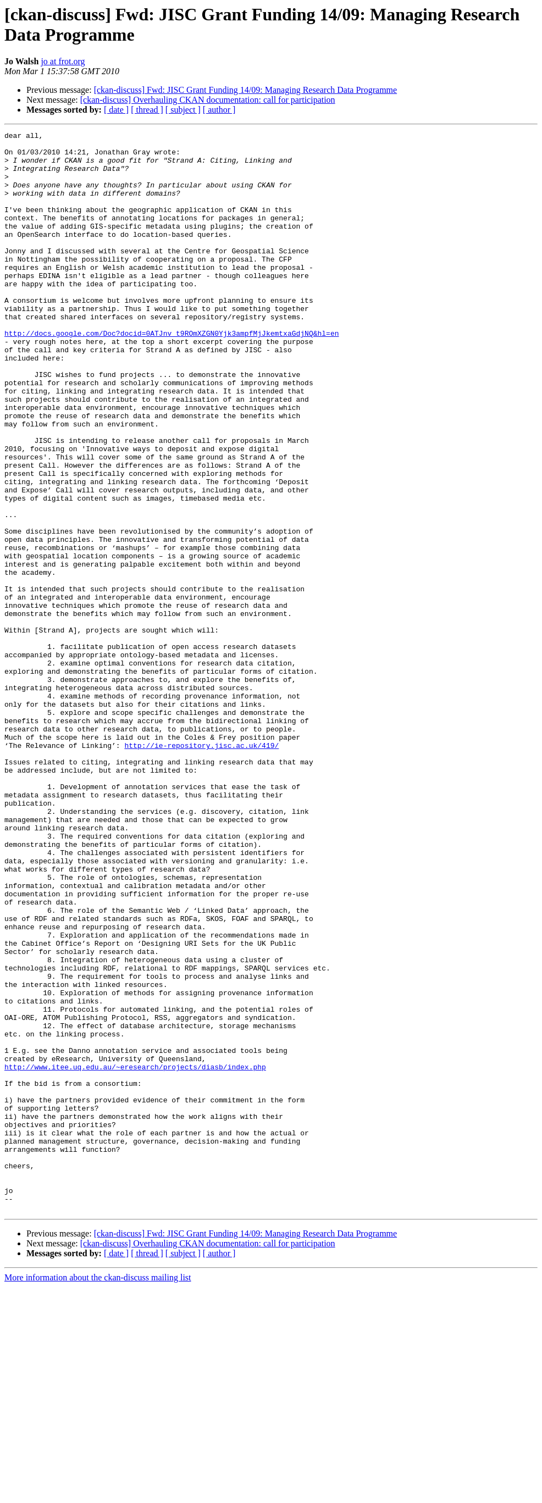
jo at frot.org (63, 61)
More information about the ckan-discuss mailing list (97, 1493)
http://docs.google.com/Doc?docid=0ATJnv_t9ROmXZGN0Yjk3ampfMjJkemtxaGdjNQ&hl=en (171, 374)
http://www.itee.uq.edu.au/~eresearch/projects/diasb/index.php (135, 1255)
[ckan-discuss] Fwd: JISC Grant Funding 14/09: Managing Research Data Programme (245, 90)
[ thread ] (147, 109)
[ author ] (219, 109)
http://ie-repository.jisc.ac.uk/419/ (201, 869)
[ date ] (116, 109)
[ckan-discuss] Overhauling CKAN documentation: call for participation (207, 99)
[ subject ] (183, 109)
